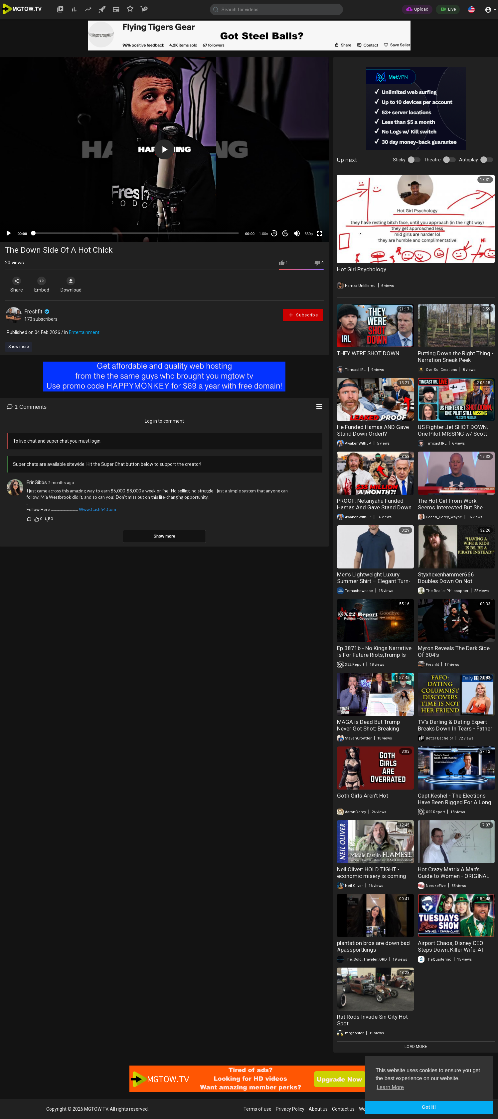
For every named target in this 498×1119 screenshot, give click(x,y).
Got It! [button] (429, 1107)
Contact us (343, 1109)
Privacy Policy (290, 1109)
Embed (44, 285)
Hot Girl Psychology (361, 269)
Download (75, 285)
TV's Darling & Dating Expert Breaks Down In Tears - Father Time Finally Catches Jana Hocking (455, 732)
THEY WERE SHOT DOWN (368, 353)
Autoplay (468, 159)
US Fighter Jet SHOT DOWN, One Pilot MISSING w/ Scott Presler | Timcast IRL (453, 434)
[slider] (136, 233)
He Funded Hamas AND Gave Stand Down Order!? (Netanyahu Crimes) (373, 434)
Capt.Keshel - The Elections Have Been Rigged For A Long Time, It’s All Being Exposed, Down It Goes (454, 805)
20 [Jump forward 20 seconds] (285, 233)
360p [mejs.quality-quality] (309, 234)
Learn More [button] (390, 1087)
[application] (164, 149)
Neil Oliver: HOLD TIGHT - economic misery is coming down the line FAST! (371, 876)
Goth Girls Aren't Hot (362, 795)
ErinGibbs (37, 482)
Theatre (432, 159)
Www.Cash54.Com (97, 509)
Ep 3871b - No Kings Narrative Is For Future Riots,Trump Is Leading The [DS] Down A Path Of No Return (374, 658)
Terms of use (257, 1109)
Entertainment (84, 332)
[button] (471, 9)
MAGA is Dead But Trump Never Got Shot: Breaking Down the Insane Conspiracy (372, 728)
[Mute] (296, 233)
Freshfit (37, 311)
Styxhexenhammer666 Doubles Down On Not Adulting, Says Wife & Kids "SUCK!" (450, 584)
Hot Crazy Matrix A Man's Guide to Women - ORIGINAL (453, 872)
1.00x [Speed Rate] (263, 234)
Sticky (399, 159)
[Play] (8, 233)
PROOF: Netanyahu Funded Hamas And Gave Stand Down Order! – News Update (374, 507)
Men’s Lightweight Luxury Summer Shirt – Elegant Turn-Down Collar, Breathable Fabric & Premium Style (375, 584)
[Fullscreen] (319, 233)
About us (318, 1109)
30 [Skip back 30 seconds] (274, 233)
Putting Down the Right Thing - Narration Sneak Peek (456, 356)
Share (17, 285)
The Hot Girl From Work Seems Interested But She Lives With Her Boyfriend (450, 507)
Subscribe (303, 315)
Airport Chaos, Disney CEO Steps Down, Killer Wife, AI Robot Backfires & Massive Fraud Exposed (451, 953)
